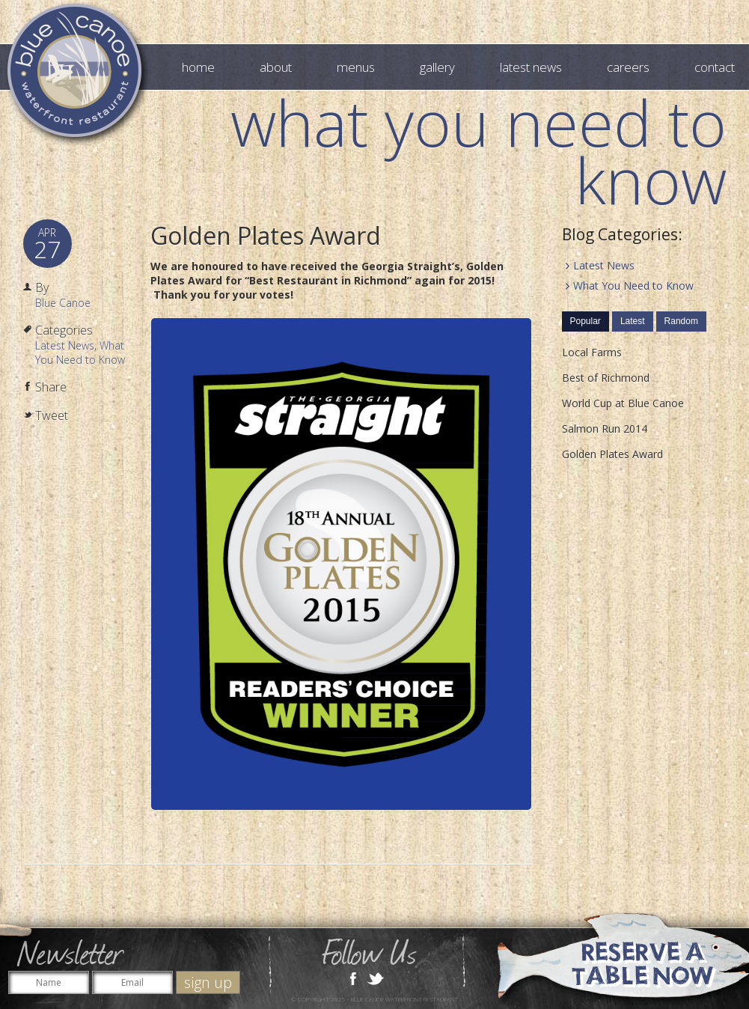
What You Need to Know (80, 352)
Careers (628, 67)
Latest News (531, 67)
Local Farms (592, 352)
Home (198, 67)
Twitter (375, 977)
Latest (632, 321)
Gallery (437, 67)
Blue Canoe (63, 303)
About (276, 67)
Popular (585, 321)
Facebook (353, 977)
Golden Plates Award (265, 235)
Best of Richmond (605, 378)
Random (681, 321)
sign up (208, 982)
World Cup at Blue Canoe (623, 403)
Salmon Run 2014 (604, 428)
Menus (356, 67)
